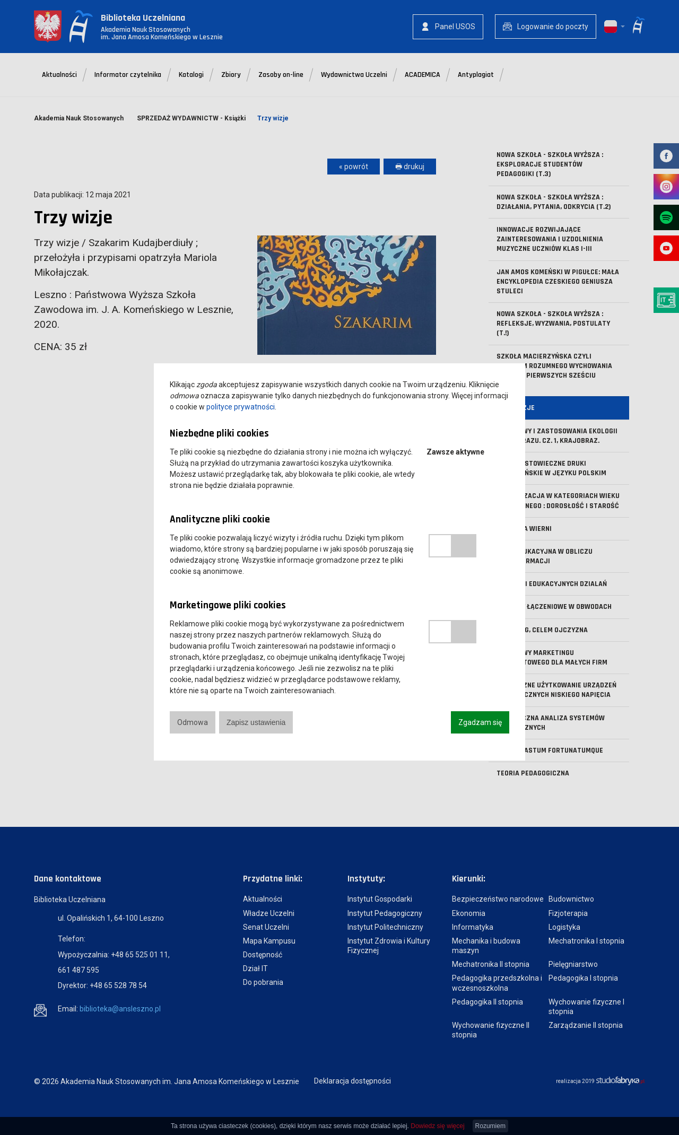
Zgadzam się (480, 722)
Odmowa (192, 722)
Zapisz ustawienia (256, 722)
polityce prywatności (240, 407)
